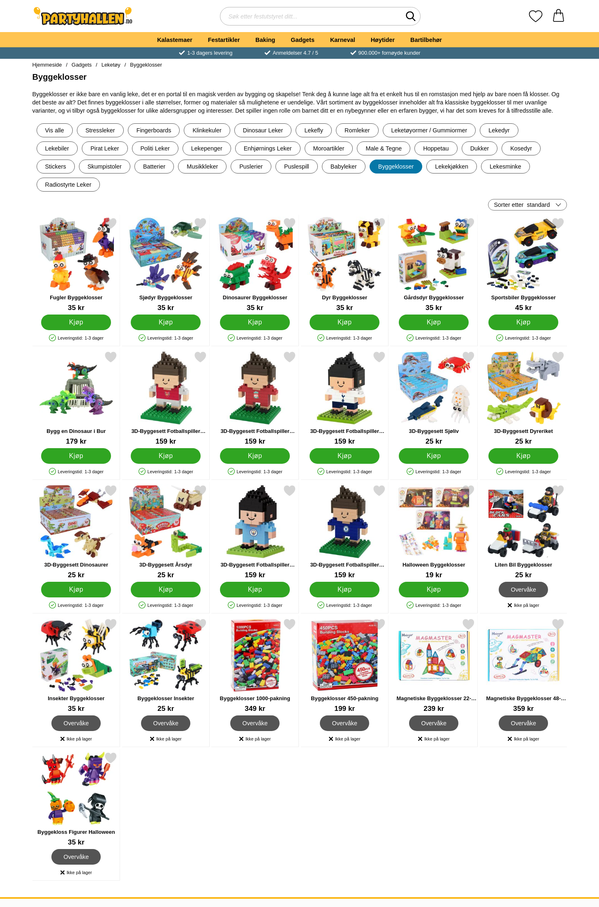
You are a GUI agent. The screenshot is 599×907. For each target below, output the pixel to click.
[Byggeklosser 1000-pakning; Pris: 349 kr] (255, 665)
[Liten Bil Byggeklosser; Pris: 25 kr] (523, 532)
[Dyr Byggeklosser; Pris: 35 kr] (344, 265)
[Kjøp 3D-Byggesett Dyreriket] (523, 456)
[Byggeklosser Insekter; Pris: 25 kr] (165, 665)
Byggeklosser (146, 65)
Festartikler (224, 40)
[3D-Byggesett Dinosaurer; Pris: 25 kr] (76, 532)
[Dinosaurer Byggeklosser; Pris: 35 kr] (255, 265)
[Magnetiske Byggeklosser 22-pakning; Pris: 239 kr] (434, 665)
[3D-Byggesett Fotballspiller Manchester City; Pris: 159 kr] (255, 532)
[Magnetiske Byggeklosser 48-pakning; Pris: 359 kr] (523, 665)
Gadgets (303, 40)
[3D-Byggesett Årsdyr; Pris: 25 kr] (165, 532)
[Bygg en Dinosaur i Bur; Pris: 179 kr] (76, 398)
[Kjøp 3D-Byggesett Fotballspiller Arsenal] (165, 456)
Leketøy (111, 65)
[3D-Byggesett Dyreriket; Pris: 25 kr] (523, 398)
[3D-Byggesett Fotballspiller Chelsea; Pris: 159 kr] (344, 532)
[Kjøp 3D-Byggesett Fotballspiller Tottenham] (344, 456)
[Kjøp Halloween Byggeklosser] (434, 589)
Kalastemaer (174, 40)
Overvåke (523, 589)
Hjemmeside (47, 65)
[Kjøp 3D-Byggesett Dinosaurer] (76, 589)
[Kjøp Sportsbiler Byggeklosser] (523, 322)
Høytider (383, 40)
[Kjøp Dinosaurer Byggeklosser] (255, 322)
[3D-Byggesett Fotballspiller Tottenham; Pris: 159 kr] (344, 398)
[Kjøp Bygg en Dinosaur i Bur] (76, 456)
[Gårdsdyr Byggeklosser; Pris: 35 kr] (434, 265)
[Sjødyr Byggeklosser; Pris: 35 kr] (165, 265)
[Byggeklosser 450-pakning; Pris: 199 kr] (344, 665)
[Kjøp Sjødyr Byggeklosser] (165, 322)
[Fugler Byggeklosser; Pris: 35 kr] (76, 265)
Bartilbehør (426, 40)
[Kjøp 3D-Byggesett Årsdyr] (165, 589)
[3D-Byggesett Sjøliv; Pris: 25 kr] (434, 398)
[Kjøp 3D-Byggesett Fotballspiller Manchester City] (255, 589)
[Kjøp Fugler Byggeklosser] (76, 322)
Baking (265, 40)
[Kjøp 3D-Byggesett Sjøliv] (434, 456)
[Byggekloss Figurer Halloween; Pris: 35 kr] (76, 799)
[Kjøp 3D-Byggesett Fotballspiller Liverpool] (255, 456)
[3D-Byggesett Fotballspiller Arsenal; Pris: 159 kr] (165, 398)
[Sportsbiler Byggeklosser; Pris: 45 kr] (523, 265)
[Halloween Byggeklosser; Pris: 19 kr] (434, 532)
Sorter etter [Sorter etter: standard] (522, 204)
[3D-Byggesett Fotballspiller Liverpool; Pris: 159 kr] (255, 398)
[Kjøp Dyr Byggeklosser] (344, 322)
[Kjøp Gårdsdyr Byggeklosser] (434, 322)
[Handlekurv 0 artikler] (558, 16)
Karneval (342, 40)
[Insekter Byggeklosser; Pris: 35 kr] (76, 665)
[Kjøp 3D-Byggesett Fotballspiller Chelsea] (344, 589)
